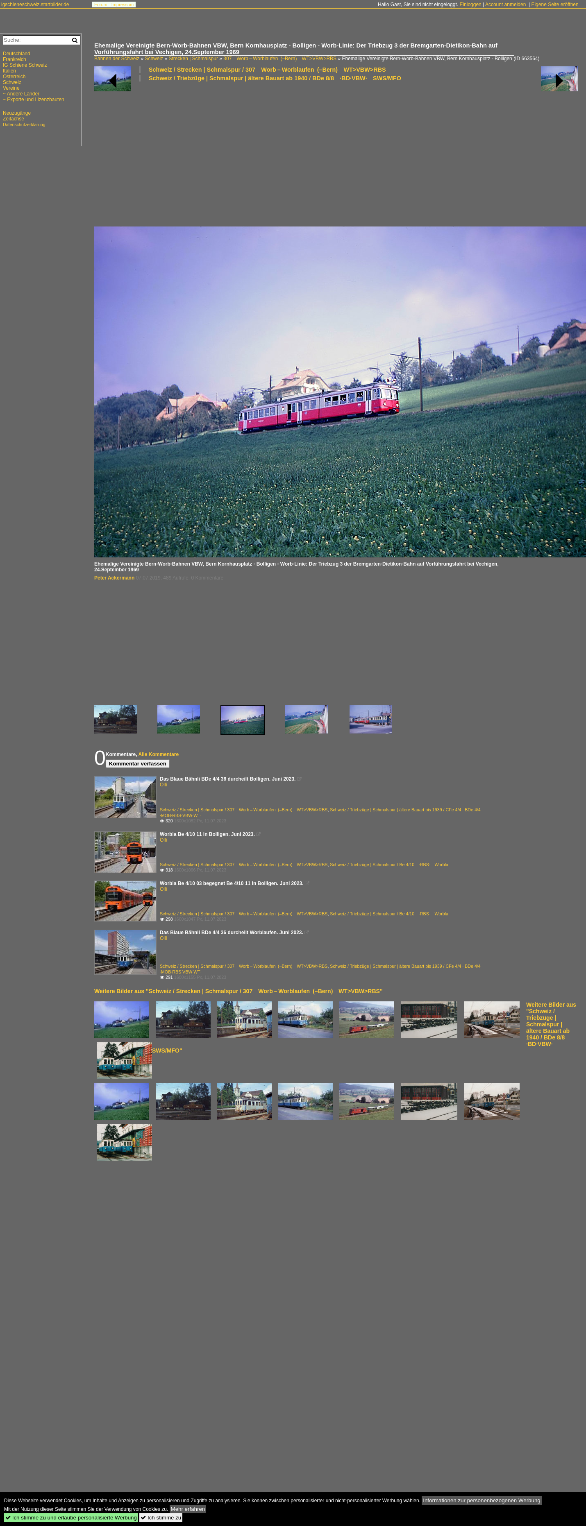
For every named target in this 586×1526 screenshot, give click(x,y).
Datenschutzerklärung (24, 124)
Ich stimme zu (161, 1518)
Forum (100, 4)
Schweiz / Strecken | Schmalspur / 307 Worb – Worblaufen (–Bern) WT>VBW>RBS (267, 69)
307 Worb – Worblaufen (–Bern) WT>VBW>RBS (279, 58)
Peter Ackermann (114, 578)
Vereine (11, 88)
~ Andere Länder (21, 94)
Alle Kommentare (158, 754)
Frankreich (14, 59)
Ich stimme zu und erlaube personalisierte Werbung (71, 1518)
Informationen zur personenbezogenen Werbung (482, 1500)
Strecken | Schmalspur (193, 58)
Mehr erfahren (188, 1509)
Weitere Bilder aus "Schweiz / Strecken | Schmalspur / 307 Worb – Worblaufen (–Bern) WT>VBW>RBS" (238, 991)
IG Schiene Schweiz (25, 65)
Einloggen (470, 4)
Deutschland (16, 54)
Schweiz (154, 58)
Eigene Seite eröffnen (554, 4)
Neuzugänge (17, 113)
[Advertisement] (200, 153)
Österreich (14, 76)
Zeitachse (13, 119)
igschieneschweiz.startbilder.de (35, 4)
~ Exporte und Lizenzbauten (33, 99)
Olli (163, 785)
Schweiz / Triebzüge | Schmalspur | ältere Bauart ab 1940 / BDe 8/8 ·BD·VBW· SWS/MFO (275, 78)
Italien (9, 71)
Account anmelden (505, 4)
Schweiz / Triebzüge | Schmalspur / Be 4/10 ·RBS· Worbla (389, 864)
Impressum (122, 4)
